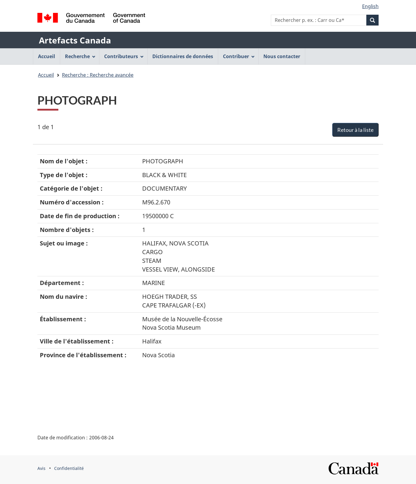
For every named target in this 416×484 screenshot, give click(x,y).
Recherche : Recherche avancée (97, 75)
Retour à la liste (355, 129)
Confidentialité (69, 468)
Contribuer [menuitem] (239, 56)
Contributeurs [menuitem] (124, 56)
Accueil (46, 75)
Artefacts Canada (75, 40)
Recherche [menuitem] (80, 56)
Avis (41, 468)
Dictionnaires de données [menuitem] (182, 56)
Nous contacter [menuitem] (281, 56)
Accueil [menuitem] (46, 56)
